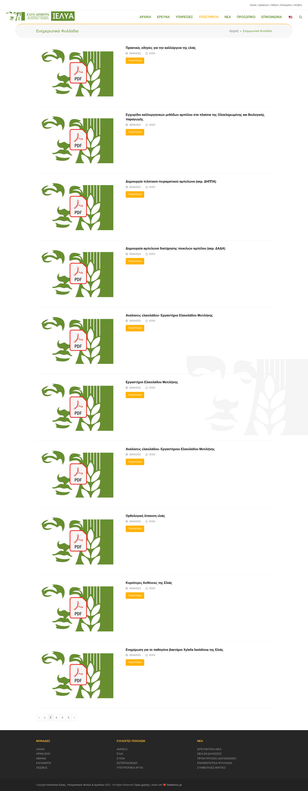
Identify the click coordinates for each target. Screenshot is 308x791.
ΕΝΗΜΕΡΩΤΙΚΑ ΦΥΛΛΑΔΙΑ (214, 762)
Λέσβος (297, 5)
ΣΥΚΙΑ (121, 758)
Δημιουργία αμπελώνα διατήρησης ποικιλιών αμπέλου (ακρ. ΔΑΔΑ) (175, 248)
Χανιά (253, 5)
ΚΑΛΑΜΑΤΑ (43, 762)
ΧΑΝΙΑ (40, 749)
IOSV (152, 53)
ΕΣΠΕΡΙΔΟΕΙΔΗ (127, 762)
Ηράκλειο (263, 5)
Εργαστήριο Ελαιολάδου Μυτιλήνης (152, 382)
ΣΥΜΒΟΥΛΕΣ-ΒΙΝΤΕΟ (211, 767)
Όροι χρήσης (142, 784)
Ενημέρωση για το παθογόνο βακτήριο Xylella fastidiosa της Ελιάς (174, 649)
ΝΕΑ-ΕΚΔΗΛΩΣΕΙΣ (209, 753)
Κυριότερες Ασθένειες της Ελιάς (149, 582)
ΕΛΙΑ (120, 753)
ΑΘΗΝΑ (41, 758)
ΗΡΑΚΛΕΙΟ (43, 753)
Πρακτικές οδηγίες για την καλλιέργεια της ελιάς (161, 47)
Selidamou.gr (174, 784)
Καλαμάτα (286, 5)
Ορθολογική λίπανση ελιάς (145, 516)
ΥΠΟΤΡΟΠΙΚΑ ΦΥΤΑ (130, 767)
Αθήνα (274, 5)
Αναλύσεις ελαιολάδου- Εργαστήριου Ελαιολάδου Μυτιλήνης (170, 449)
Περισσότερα (135, 60)
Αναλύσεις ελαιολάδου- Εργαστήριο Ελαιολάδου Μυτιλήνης (169, 315)
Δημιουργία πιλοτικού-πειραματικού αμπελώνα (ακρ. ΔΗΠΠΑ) (171, 181)
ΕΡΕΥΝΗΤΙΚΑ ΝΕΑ (209, 749)
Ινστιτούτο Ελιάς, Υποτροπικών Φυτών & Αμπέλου (75, 784)
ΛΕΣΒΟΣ (41, 767)
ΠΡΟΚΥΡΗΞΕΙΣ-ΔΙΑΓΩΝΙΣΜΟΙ (216, 758)
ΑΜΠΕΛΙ (122, 749)
